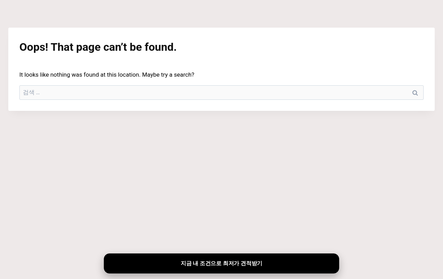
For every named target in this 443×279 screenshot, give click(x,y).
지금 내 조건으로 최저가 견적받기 (221, 263)
